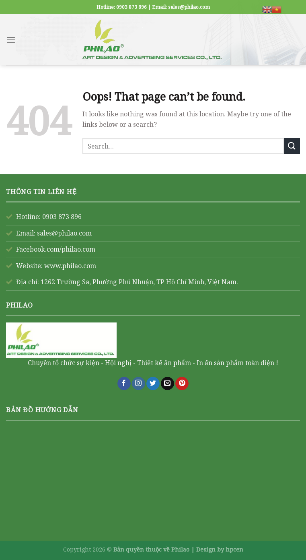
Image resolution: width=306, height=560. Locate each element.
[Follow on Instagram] (138, 384)
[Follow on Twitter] (153, 384)
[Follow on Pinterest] (182, 384)
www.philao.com (70, 265)
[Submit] (292, 146)
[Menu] (11, 40)
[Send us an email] (167, 384)
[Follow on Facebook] (124, 384)
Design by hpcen (219, 549)
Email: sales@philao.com (54, 233)
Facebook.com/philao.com (55, 249)
